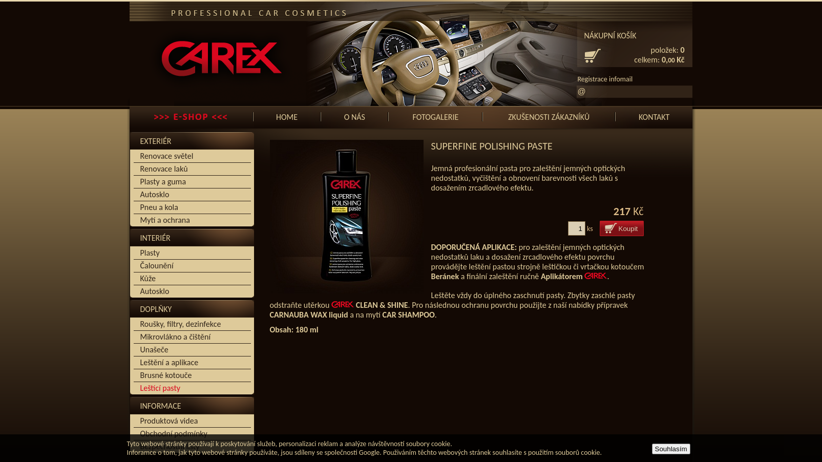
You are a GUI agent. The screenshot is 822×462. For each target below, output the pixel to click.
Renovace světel (167, 156)
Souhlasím (671, 449)
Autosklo (155, 194)
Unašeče (154, 349)
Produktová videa (169, 421)
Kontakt (654, 117)
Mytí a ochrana (165, 220)
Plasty (150, 253)
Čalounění (157, 265)
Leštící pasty (160, 388)
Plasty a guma (163, 181)
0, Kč (673, 60)
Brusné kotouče (166, 375)
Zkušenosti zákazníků (548, 117)
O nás (354, 117)
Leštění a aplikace (169, 362)
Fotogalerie (436, 117)
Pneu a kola (159, 207)
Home (287, 117)
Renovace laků (164, 169)
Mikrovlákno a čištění (175, 337)
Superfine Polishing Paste (492, 146)
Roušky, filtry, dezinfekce (180, 324)
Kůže (148, 278)
